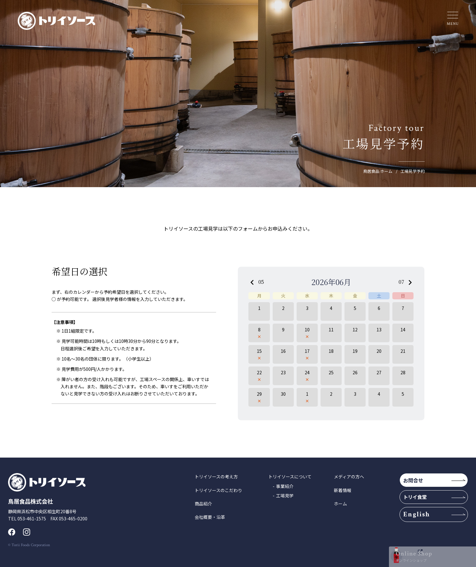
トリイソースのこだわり (218, 490)
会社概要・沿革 (210, 517)
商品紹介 (203, 503)
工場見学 (284, 495)
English (423, 520)
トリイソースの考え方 (216, 476)
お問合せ (420, 481)
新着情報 (342, 490)
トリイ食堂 (421, 501)
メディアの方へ (349, 476)
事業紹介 (284, 486)
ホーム (340, 503)
